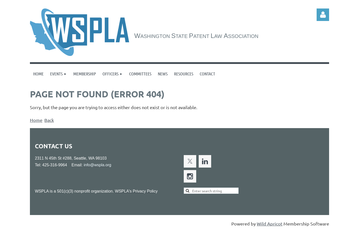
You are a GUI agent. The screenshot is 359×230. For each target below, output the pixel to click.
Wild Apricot (269, 223)
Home (36, 120)
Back (49, 120)
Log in (323, 14)
